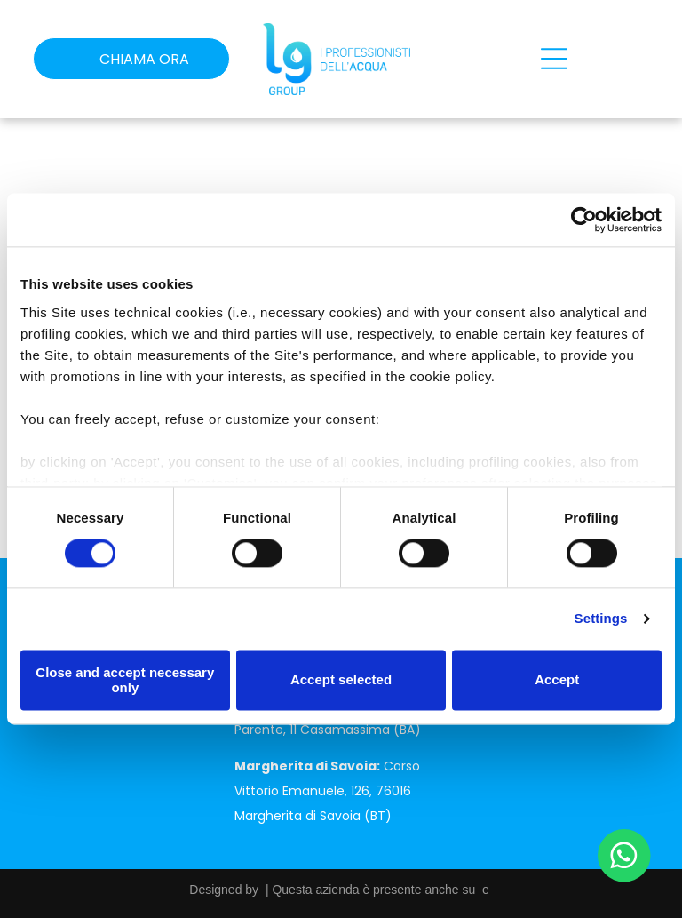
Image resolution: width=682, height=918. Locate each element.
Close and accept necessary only (125, 680)
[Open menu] (554, 58)
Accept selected (341, 680)
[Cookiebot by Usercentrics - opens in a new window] (584, 220)
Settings (601, 619)
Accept (557, 680)
